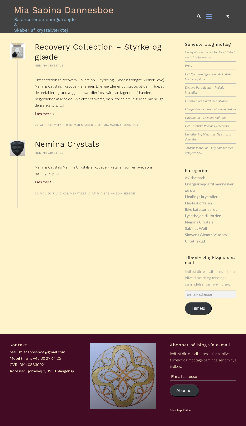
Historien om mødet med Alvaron (206, 101)
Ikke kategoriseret (201, 209)
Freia (188, 65)
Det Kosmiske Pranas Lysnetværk (207, 126)
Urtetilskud (195, 241)
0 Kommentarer (79, 125)
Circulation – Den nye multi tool (206, 118)
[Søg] (198, 16)
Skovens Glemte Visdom (206, 234)
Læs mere (45, 113)
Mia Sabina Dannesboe (122, 125)
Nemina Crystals (49, 65)
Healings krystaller (201, 196)
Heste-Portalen (198, 203)
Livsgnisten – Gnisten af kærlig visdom (210, 109)
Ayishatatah (195, 177)
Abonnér (184, 390)
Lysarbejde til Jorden (203, 215)
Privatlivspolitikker (180, 410)
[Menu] (207, 16)
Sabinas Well (196, 228)
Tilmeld (198, 308)
